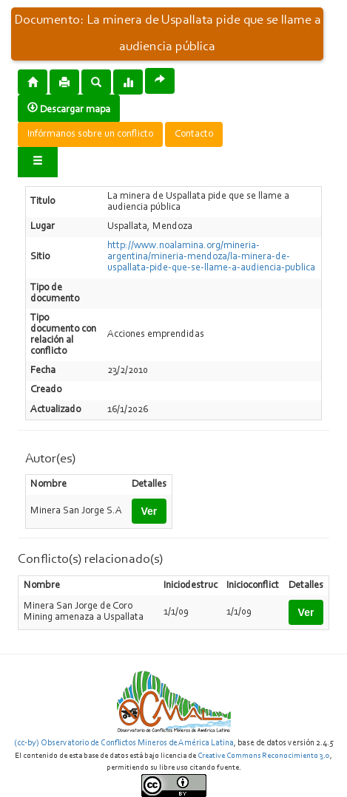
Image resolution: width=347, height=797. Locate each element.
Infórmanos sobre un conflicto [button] (90, 134)
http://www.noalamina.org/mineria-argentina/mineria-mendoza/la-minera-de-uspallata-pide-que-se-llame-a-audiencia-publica (211, 257)
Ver (149, 511)
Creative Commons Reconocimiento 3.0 (264, 756)
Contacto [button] (194, 134)
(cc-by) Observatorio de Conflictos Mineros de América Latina (124, 743)
